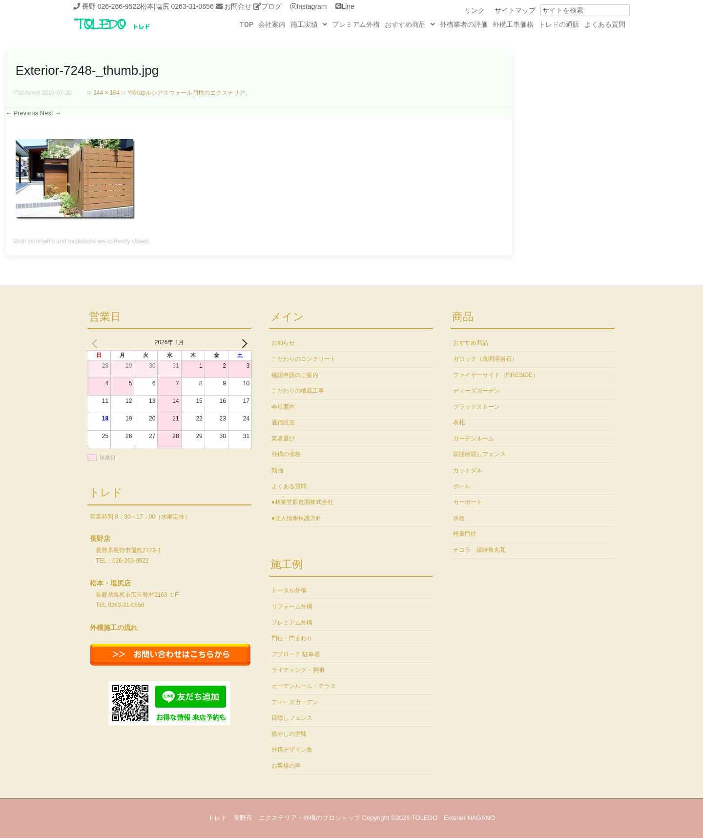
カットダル (467, 470)
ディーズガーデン (294, 702)
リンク (474, 10)
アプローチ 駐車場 (295, 654)
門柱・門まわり (291, 638)
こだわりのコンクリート (303, 359)
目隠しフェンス (291, 717)
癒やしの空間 (289, 734)
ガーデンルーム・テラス (303, 686)
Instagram (311, 6)
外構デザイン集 (291, 749)
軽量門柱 (464, 533)
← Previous (21, 113)
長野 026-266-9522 (111, 6)
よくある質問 (604, 24)
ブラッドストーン (476, 406)
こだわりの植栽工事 (297, 390)
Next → (50, 113)
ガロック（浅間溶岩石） (485, 359)
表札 (459, 422)
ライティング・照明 (297, 670)
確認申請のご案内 (294, 375)
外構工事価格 (513, 24)
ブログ (271, 6)
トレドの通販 (558, 24)
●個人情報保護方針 (296, 518)
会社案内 (272, 24)
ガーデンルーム (473, 438)
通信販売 (283, 422)
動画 (277, 470)
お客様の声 (286, 765)
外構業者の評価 (464, 24)
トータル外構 (289, 590)
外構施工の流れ (114, 627)
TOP (246, 24)
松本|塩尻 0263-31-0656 (177, 6)
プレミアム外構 (356, 24)
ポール (462, 486)
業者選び (283, 438)
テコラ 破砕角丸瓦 (479, 549)
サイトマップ (515, 10)
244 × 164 (106, 92)
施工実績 (308, 24)
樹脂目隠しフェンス (479, 454)
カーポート (467, 502)
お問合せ (237, 6)
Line (347, 6)
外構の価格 (286, 454)
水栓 (459, 518)
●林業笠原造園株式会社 (302, 502)
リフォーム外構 (291, 606)
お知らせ (283, 342)
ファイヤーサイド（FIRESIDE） (495, 375)
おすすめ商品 (410, 24)
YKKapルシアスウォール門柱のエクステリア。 (189, 92)
